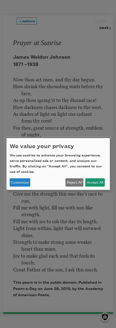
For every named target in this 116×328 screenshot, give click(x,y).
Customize (20, 182)
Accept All (95, 182)
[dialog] (58, 164)
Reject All (74, 182)
